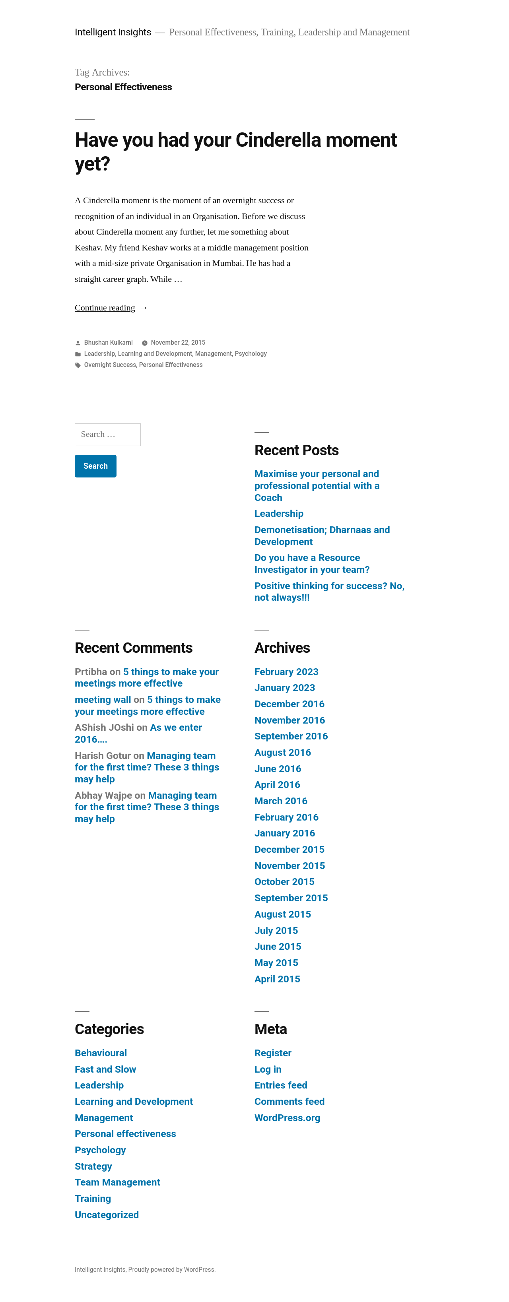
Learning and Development (155, 353)
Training (93, 1198)
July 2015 (276, 930)
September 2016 (291, 736)
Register (272, 1053)
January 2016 (284, 833)
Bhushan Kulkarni (108, 342)
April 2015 (277, 979)
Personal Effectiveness (171, 365)
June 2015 (277, 946)
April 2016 (277, 784)
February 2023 (286, 671)
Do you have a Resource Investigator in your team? (312, 563)
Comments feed (289, 1101)
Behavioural (101, 1053)
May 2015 (276, 962)
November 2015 (289, 865)
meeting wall (103, 699)
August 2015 (282, 914)
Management (213, 353)
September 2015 (291, 898)
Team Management (117, 1182)
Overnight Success (110, 365)
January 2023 (284, 687)
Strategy (93, 1166)
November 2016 (289, 720)
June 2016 (277, 768)
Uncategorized (107, 1215)
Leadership (99, 353)
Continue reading (111, 307)
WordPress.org (287, 1117)
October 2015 (284, 881)
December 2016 (289, 704)
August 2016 (282, 752)
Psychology (251, 353)
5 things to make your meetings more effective (147, 677)
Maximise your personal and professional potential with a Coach (317, 485)
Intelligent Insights (113, 32)
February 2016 (286, 817)
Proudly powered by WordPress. (172, 1269)
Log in (268, 1069)
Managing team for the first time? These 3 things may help (147, 767)
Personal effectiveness (125, 1133)
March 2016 (280, 801)
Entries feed (280, 1085)
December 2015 (289, 849)
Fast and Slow (105, 1069)
